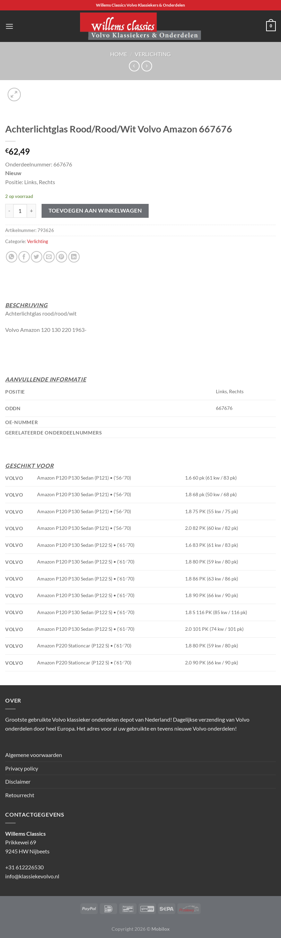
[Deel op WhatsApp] (11, 257)
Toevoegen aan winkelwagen (95, 210)
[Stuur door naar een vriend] (49, 257)
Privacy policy (21, 768)
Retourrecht (19, 795)
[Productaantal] (20, 211)
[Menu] (9, 26)
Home (118, 54)
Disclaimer (17, 781)
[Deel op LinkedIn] (74, 257)
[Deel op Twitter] (36, 257)
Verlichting (153, 54)
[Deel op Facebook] (24, 257)
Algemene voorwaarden (33, 754)
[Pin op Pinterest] (61, 257)
